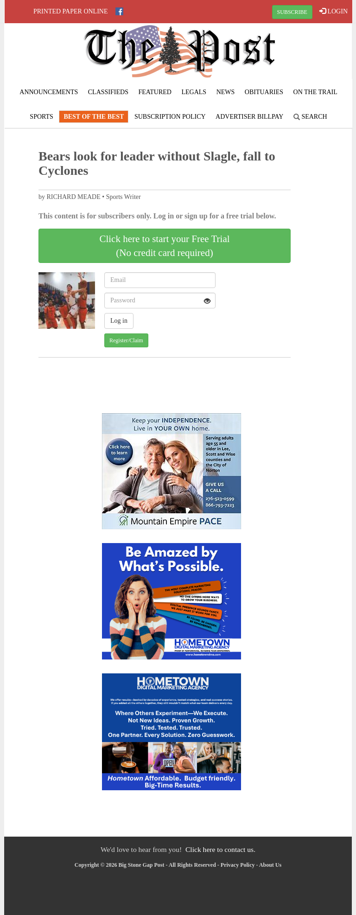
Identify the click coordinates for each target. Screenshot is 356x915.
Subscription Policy (170, 116)
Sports (41, 116)
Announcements (48, 92)
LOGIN (333, 11)
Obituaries (264, 92)
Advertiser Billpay (249, 116)
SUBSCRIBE (292, 12)
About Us (270, 865)
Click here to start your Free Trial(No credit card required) (164, 245)
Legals (193, 92)
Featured (155, 92)
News (225, 92)
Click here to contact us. (220, 849)
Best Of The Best (94, 116)
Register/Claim (126, 340)
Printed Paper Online (70, 11)
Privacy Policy (238, 865)
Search (310, 116)
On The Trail (315, 92)
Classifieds (108, 92)
